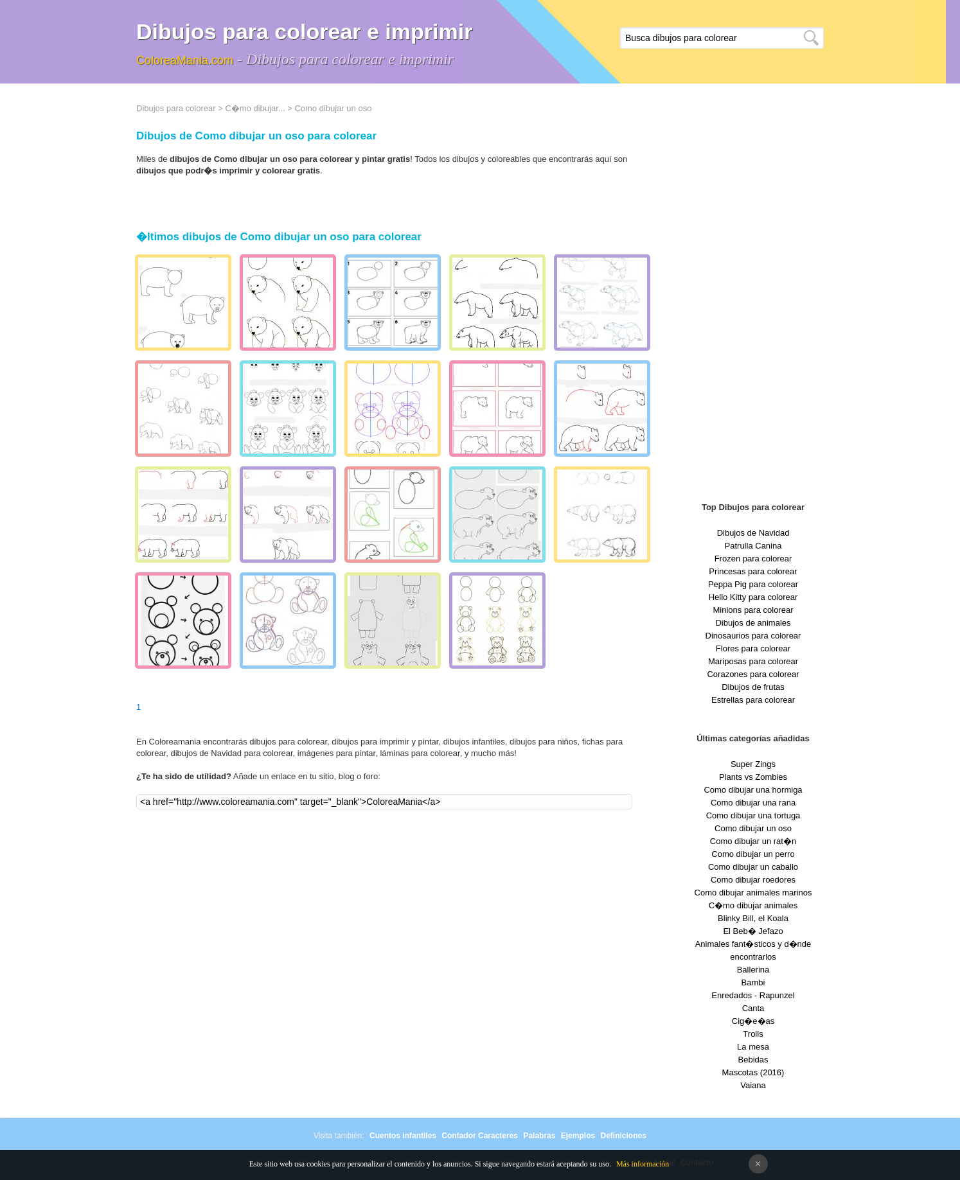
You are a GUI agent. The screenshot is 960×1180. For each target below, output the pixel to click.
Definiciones (623, 1135)
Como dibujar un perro (752, 854)
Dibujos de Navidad (753, 533)
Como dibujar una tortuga (753, 815)
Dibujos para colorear (176, 108)
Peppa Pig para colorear (753, 584)
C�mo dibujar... (255, 108)
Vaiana (753, 1085)
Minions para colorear (753, 610)
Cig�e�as (753, 1021)
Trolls (753, 1034)
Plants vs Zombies (753, 777)
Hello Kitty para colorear (753, 597)
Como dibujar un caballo (753, 867)
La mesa (753, 1047)
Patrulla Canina (753, 545)
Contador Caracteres (479, 1135)
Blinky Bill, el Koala (753, 918)
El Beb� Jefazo (753, 931)
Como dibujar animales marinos (753, 892)
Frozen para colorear (753, 558)
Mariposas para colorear (753, 661)
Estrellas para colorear (753, 700)
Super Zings (753, 764)
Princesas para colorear (753, 571)
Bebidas (753, 1059)
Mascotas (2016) (753, 1072)
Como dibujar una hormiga (753, 790)
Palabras (539, 1135)
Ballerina (753, 969)
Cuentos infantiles (402, 1135)
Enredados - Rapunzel (752, 995)
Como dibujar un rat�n (753, 841)
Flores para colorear (753, 648)
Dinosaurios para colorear (753, 635)
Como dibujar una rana (753, 802)
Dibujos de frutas (753, 687)
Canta (753, 1008)
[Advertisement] (753, 295)
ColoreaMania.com (184, 60)
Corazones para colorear (753, 674)
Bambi (753, 982)
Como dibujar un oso (753, 828)
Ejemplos (578, 1135)
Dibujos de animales (752, 623)
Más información (642, 1163)
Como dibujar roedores (753, 880)
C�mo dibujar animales (753, 905)
